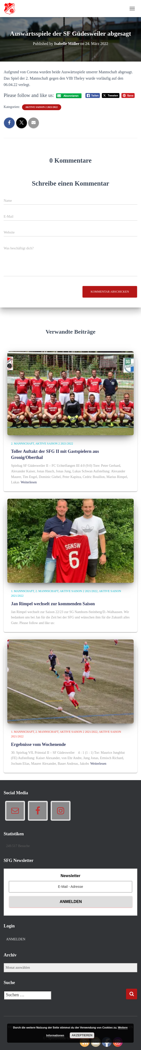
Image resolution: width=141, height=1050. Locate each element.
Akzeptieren (82, 1035)
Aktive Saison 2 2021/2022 (41, 107)
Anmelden (15, 939)
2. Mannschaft (22, 443)
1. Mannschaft (22, 591)
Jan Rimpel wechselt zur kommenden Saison (53, 603)
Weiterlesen (29, 482)
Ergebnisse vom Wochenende (38, 744)
